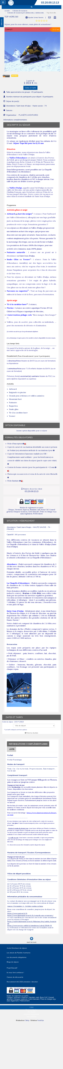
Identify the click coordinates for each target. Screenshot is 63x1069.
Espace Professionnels (31, 1014)
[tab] (41, 20)
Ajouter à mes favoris (34, 17)
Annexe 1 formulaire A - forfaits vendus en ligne (25, 906)
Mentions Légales (31, 1010)
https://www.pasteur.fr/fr (17, 913)
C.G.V (31, 1007)
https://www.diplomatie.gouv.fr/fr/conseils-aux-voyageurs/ (30, 915)
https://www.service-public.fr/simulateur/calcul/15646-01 (29, 926)
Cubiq (27, 1020)
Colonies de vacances (19, 11)
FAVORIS (2, 22)
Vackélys (40, 1020)
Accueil (6, 11)
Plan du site (31, 1012)
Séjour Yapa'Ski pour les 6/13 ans (28, 143)
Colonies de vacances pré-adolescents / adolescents (25, 13)
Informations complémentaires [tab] (15, 120)
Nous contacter (31, 1017)
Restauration (12, 644)
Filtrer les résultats (31, 733)
